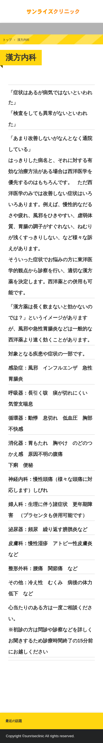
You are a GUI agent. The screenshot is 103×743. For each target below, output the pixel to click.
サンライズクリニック (51, 11)
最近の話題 (13, 721)
